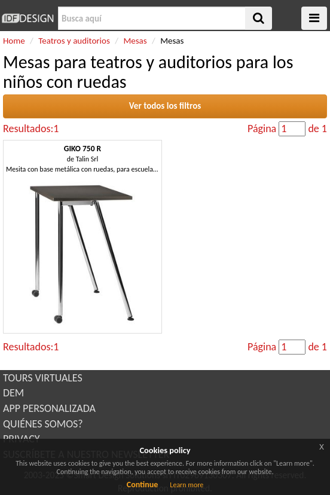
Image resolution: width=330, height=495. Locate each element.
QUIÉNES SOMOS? (43, 423)
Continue (142, 484)
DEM (13, 392)
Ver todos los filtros (165, 105)
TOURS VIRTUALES (42, 377)
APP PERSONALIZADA (49, 408)
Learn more (186, 485)
